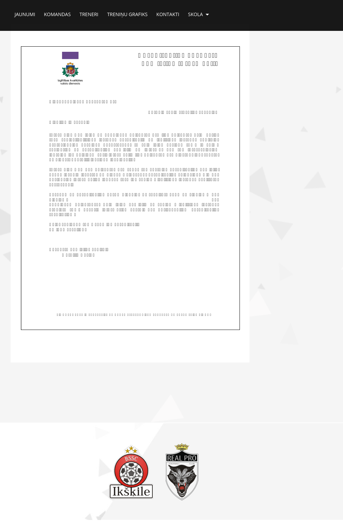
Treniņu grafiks (127, 12)
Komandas (57, 12)
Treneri (89, 12)
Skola (198, 12)
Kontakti (167, 12)
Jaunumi (25, 12)
